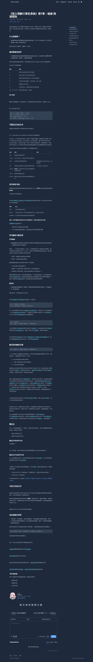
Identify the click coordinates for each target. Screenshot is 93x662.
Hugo (78, 658)
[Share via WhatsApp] (38, 605)
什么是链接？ (72, 27)
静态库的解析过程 (74, 38)
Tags (10, 655)
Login (47, 636)
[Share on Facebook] (35, 605)
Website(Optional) (46, 619)
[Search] (78, 1)
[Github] (24, 598)
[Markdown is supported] (12, 636)
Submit (53, 636)
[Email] (18, 598)
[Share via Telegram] (41, 605)
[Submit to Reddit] (32, 605)
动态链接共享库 (73, 44)
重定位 (71, 40)
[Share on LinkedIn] (21, 605)
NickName (13, 619)
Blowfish (82, 658)
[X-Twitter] (20, 598)
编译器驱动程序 (73, 29)
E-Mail (27, 619)
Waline (53, 650)
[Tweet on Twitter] (23, 605)
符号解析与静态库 (74, 36)
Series (15, 655)
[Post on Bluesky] (26, 605)
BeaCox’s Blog (15, 2)
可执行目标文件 (73, 42)
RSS (20, 655)
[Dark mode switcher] (81, 1)
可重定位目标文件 (74, 31)
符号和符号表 (72, 33)
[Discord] (22, 598)
